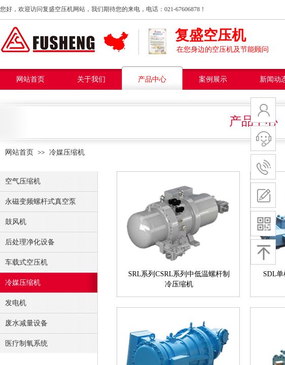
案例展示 (213, 79)
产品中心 (152, 79)
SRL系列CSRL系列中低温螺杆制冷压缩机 (179, 279)
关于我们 (91, 79)
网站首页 (30, 79)
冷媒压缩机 (67, 152)
